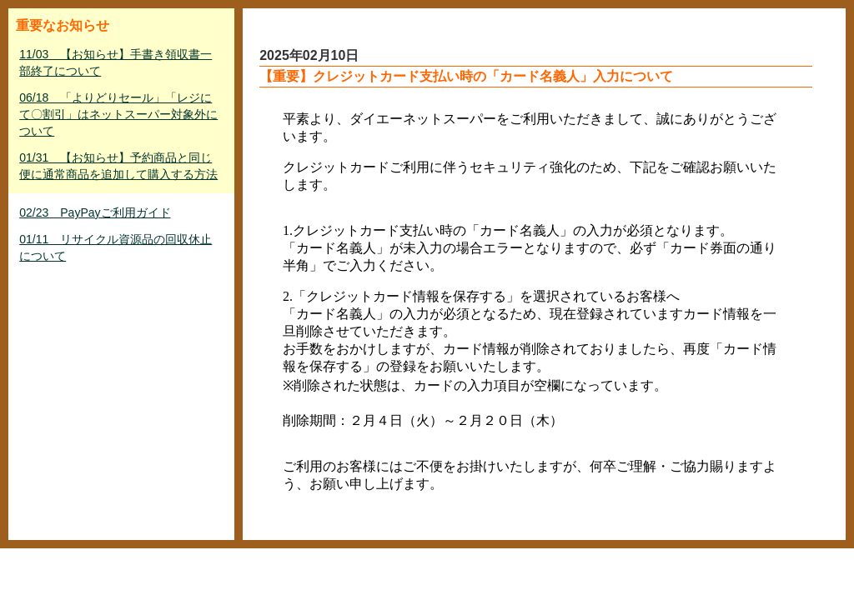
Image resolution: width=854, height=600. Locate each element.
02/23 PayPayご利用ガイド (94, 212)
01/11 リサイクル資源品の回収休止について (115, 247)
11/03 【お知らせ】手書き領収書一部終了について (115, 63)
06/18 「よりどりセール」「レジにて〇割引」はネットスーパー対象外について (118, 114)
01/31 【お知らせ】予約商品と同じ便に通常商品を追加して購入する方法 (118, 166)
